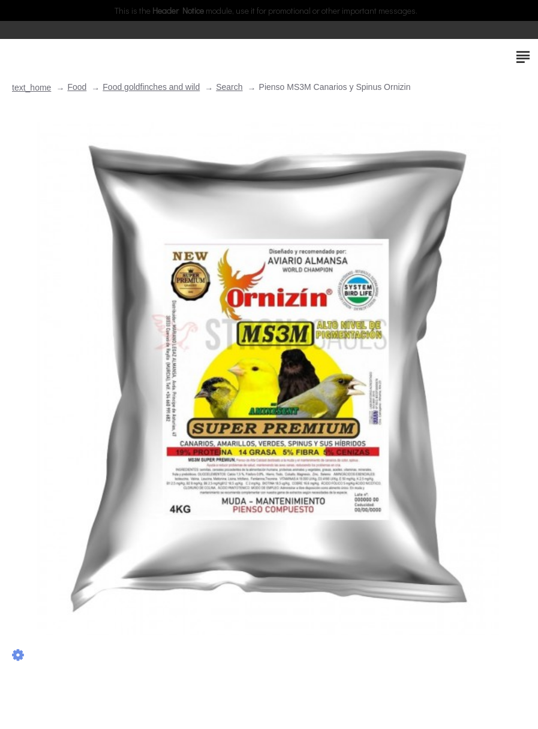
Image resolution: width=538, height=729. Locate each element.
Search (229, 87)
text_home (31, 87)
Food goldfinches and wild (151, 87)
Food (76, 87)
